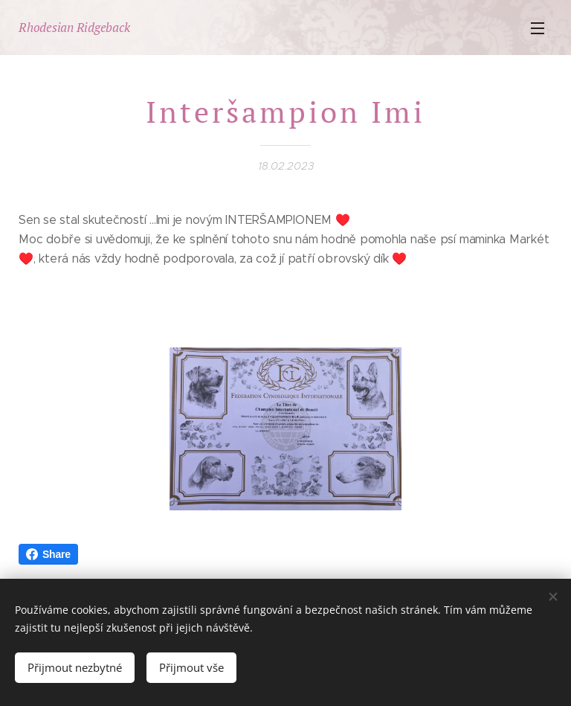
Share (48, 554)
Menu (537, 28)
